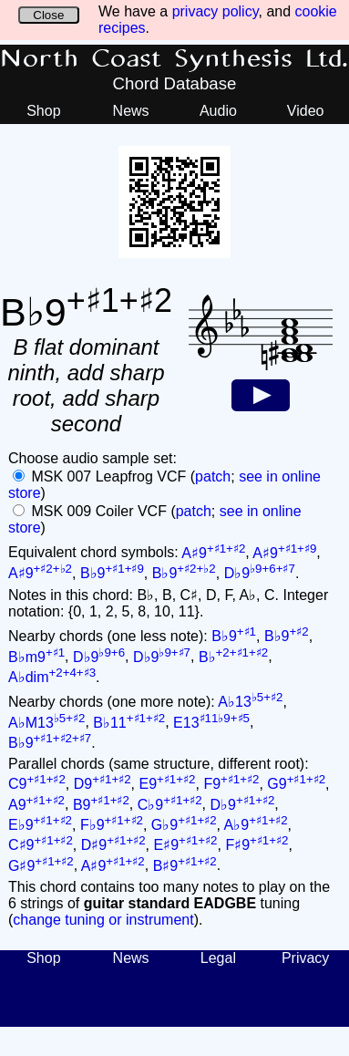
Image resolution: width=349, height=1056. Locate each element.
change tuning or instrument (103, 919)
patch (213, 476)
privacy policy (215, 11)
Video (305, 111)
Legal (218, 958)
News (131, 111)
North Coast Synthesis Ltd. (174, 59)
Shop (43, 111)
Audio (218, 111)
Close (48, 15)
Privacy (305, 958)
